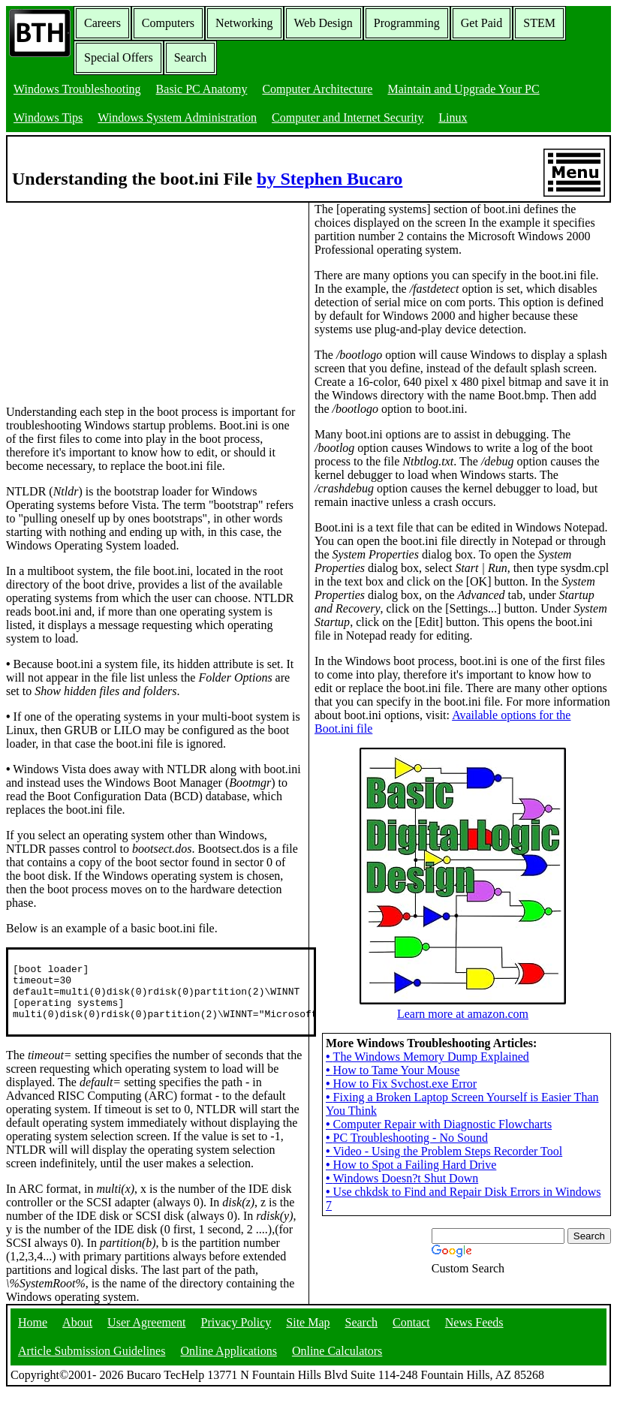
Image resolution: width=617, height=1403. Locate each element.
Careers (102, 23)
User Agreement (146, 1332)
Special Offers (118, 57)
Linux (452, 117)
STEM (539, 23)
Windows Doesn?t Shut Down (402, 1217)
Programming (407, 23)
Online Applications (228, 1361)
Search (190, 57)
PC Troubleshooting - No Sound (407, 1176)
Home (32, 1332)
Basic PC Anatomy (202, 89)
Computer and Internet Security (347, 117)
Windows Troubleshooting (77, 89)
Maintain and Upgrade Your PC (463, 89)
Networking (243, 23)
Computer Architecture (317, 89)
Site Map (308, 1332)
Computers (168, 23)
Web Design (323, 23)
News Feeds (474, 1332)
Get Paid (482, 23)
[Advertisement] (118, 296)
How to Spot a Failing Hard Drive (411, 1203)
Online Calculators (337, 1361)
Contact (411, 1332)
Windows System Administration (177, 117)
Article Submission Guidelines (91, 1361)
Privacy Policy (236, 1332)
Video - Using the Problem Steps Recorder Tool (444, 1190)
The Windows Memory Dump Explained (427, 1095)
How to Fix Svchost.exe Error (401, 1122)
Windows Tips (48, 117)
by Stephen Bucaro (329, 178)
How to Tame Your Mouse (392, 1109)
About (77, 1332)
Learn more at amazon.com (463, 1046)
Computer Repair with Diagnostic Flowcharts (439, 1163)
